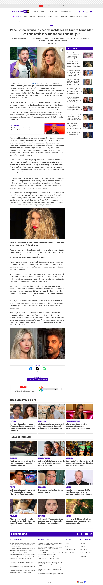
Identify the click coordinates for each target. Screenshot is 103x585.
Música (43, 11)
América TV (83, 546)
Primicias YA (12, 22)
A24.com (82, 543)
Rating (36, 11)
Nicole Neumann (41, 16)
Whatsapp (44, 369)
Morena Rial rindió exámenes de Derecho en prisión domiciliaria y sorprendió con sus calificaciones (49, 558)
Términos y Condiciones (16, 582)
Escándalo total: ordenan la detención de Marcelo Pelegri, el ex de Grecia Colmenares (50, 553)
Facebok (30, 369)
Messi (25, 16)
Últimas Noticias (66, 11)
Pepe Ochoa (35, 83)
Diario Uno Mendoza (86, 553)
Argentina (50, 16)
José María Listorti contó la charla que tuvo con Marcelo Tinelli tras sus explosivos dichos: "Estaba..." (50, 564)
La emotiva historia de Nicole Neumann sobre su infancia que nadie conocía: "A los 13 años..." (22, 549)
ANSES (56, 16)
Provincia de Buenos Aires (76, 16)
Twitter (37, 369)
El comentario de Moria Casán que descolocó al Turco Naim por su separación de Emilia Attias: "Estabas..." (22, 562)
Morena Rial (32, 16)
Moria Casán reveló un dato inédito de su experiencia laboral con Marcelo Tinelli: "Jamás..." (22, 553)
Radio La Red (83, 549)
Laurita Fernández (42, 379)
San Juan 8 (83, 556)
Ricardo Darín (64, 16)
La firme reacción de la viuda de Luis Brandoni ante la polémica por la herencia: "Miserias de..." (23, 557)
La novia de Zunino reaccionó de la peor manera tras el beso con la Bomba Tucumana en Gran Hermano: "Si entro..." (22, 545)
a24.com (61, 6)
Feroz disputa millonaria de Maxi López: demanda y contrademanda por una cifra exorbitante (23, 571)
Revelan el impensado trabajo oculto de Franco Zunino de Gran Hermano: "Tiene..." (50, 544)
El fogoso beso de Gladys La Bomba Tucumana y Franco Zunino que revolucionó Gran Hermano (22, 567)
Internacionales (53, 11)
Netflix (85, 16)
